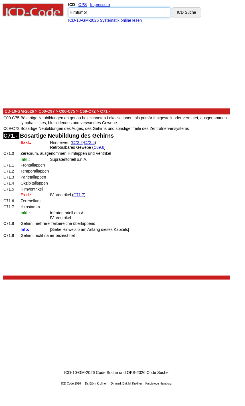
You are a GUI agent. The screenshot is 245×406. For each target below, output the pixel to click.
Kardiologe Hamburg (158, 383)
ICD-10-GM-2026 (18, 111)
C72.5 (89, 142)
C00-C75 (67, 111)
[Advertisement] (116, 65)
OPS (82, 4)
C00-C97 (46, 111)
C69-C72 (88, 111)
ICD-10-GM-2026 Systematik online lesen (105, 20)
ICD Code (67, 383)
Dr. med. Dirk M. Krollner (126, 383)
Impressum (100, 4)
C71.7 (78, 195)
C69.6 (99, 147)
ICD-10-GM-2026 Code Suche (91, 372)
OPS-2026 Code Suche (148, 372)
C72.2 (77, 142)
